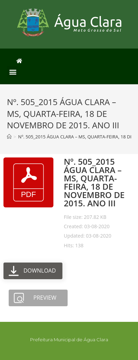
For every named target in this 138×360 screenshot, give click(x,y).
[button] (12, 71)
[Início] (9, 137)
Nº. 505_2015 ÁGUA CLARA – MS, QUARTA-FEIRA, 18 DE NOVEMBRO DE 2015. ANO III (94, 182)
